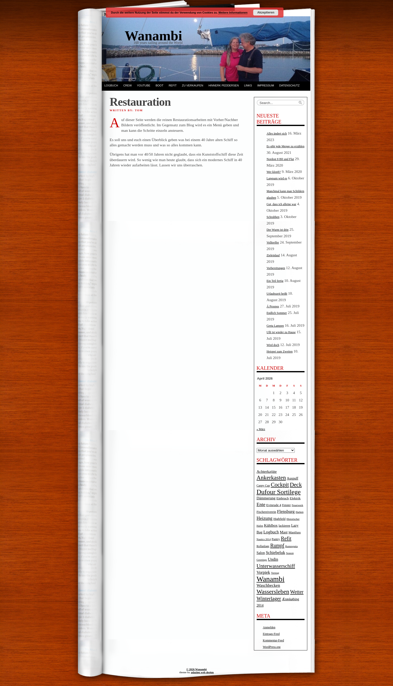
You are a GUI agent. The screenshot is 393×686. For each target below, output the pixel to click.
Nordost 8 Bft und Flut (280, 159)
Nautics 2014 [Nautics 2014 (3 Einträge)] (264, 539)
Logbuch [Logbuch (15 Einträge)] (271, 532)
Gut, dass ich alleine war (281, 204)
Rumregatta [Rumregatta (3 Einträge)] (291, 546)
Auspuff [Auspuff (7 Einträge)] (292, 478)
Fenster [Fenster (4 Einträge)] (286, 505)
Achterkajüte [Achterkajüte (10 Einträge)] (267, 471)
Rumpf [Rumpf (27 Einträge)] (277, 545)
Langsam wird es (277, 178)
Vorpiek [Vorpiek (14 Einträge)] (263, 572)
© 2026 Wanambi (196, 669)
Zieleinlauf (273, 255)
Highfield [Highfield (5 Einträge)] (279, 519)
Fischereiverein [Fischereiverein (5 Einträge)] (266, 512)
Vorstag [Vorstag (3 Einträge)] (275, 572)
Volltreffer (273, 242)
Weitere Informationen (232, 12)
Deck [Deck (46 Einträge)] (296, 485)
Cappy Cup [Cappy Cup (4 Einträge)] (263, 485)
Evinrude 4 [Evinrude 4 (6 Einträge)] (273, 505)
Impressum (265, 85)
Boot (159, 85)
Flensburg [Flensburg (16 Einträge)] (285, 511)
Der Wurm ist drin (278, 230)
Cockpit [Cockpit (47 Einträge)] (280, 485)
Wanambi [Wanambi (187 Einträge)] (271, 579)
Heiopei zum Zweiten (280, 351)
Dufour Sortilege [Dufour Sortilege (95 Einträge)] (279, 492)
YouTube (143, 85)
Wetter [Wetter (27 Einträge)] (297, 592)
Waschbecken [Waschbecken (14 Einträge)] (268, 585)
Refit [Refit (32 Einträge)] (286, 538)
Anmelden (269, 627)
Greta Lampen (275, 325)
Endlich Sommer (277, 313)
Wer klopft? (274, 172)
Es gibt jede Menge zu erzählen (286, 146)
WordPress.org (271, 647)
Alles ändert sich (277, 133)
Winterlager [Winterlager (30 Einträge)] (269, 598)
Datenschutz (289, 85)
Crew (127, 85)
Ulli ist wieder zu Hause (281, 332)
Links (248, 85)
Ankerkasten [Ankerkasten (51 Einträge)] (271, 477)
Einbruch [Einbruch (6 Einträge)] (282, 498)
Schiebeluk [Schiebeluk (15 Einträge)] (275, 552)
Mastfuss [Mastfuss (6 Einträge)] (294, 532)
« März (261, 429)
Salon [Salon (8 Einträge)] (261, 553)
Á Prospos (273, 306)
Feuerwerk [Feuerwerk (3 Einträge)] (297, 505)
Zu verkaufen (192, 85)
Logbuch (111, 85)
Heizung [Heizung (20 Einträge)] (264, 518)
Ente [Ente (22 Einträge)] (261, 504)
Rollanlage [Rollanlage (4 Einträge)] (263, 546)
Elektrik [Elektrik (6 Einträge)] (295, 498)
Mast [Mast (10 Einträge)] (283, 532)
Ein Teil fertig (275, 281)
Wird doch (273, 345)
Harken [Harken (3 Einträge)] (299, 512)
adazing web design (202, 672)
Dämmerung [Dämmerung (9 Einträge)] (266, 498)
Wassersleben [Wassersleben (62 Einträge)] (273, 591)
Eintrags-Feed (271, 634)
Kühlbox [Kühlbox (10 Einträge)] (271, 525)
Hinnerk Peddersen (224, 85)
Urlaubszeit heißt (277, 293)
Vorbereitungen (276, 268)
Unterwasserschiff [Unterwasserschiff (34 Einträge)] (276, 566)
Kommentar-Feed (273, 640)
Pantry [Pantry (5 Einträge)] (276, 539)
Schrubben (273, 217)
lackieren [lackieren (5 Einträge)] (284, 525)
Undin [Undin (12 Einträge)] (273, 559)
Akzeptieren (265, 12)
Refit (173, 85)
